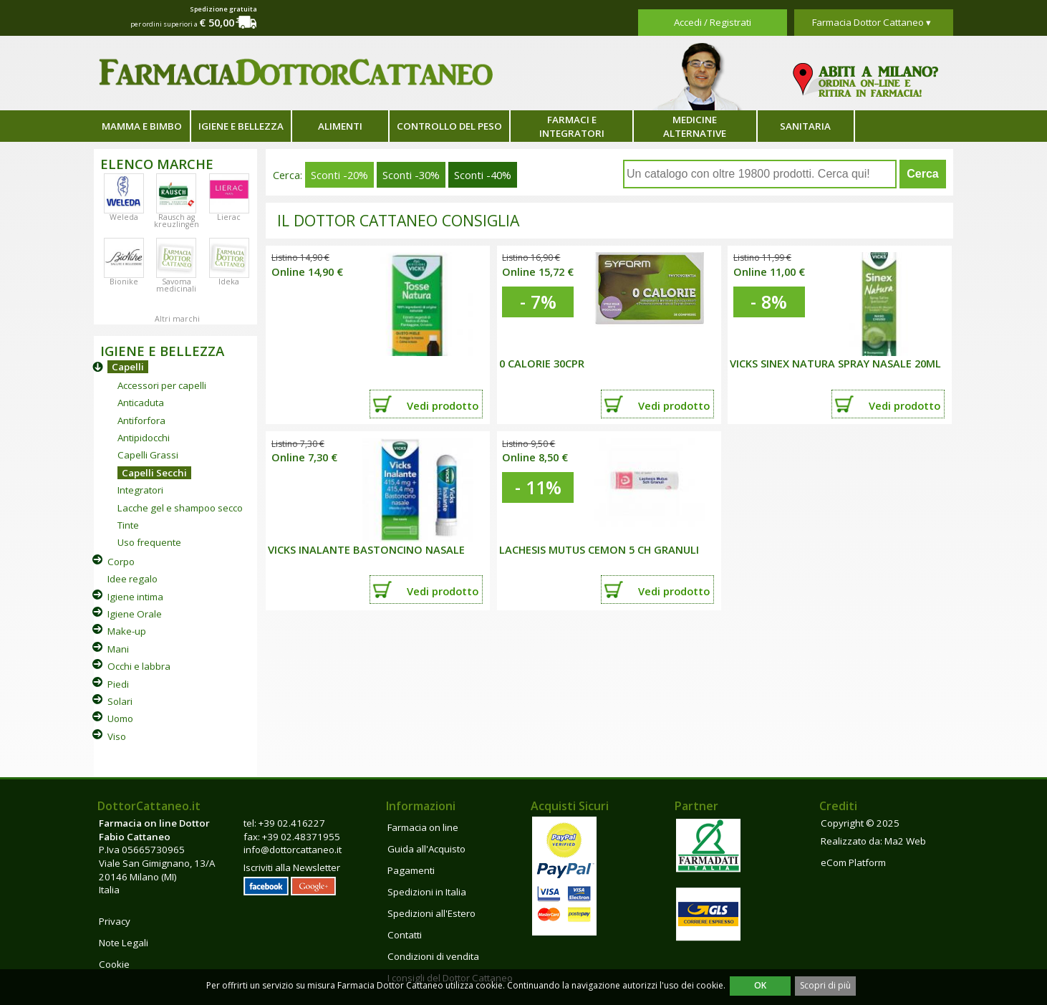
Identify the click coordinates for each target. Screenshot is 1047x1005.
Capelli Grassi (147, 454)
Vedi (442, 405)
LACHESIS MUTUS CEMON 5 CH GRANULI (599, 549)
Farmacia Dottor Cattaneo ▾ (871, 22)
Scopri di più (825, 985)
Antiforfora (141, 420)
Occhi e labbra (138, 666)
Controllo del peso (449, 126)
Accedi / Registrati (712, 22)
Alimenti (340, 126)
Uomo (120, 718)
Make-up (126, 631)
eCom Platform (853, 862)
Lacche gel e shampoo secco (180, 507)
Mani (118, 649)
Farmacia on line (422, 827)
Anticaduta (140, 402)
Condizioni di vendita (433, 956)
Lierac (229, 217)
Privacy (114, 921)
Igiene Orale (134, 613)
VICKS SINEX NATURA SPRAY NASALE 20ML (835, 363)
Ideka (228, 282)
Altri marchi (177, 319)
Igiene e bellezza (241, 126)
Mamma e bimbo (142, 126)
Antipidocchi (143, 437)
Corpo (121, 561)
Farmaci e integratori (571, 126)
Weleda (124, 217)
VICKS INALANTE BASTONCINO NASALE (366, 549)
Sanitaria (805, 126)
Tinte (128, 525)
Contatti (404, 934)
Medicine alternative (694, 126)
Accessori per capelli (161, 385)
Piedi (118, 684)
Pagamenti (411, 870)
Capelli (128, 366)
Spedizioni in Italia (426, 891)
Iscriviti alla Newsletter (291, 867)
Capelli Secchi (154, 472)
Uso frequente (149, 542)
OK (760, 985)
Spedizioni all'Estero (431, 913)
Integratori (140, 490)
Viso (116, 736)
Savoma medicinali (176, 285)
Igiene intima (135, 596)
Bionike (124, 282)
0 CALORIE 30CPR (541, 363)
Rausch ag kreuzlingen (176, 220)
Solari (119, 701)
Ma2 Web (905, 841)
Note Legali (123, 942)
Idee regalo (132, 578)
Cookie (114, 964)
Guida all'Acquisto (426, 848)
